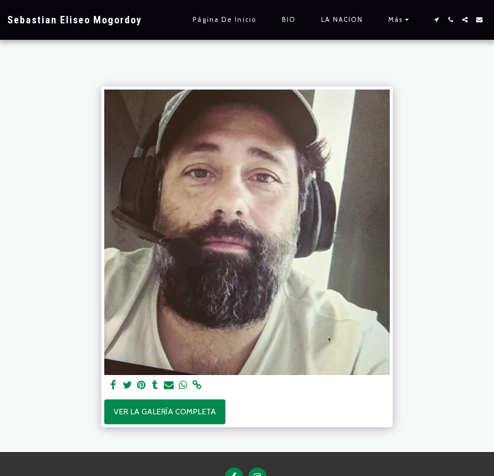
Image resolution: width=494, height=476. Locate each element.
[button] (436, 19)
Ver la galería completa (165, 411)
